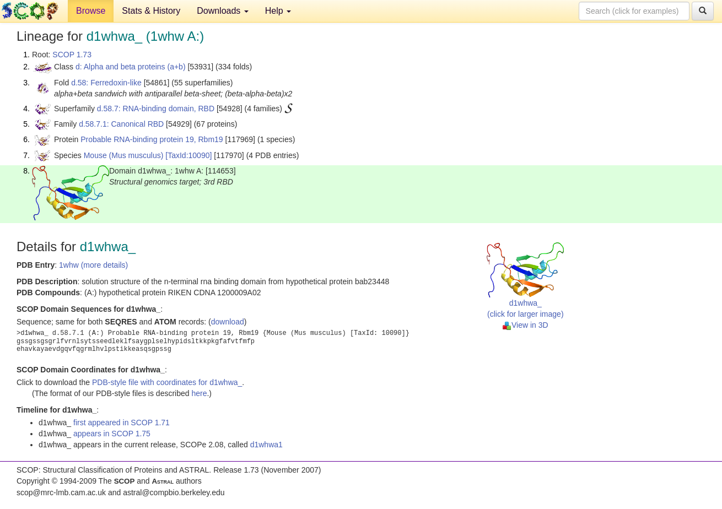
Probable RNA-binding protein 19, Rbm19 (151, 139)
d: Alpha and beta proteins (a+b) (131, 66)
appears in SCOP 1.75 (111, 433)
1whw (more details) (93, 265)
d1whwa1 (266, 444)
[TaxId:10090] (188, 155)
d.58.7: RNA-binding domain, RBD (155, 108)
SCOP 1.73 (71, 54)
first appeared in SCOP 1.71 (121, 422)
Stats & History (151, 10)
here (199, 393)
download (227, 321)
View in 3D (525, 325)
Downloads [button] (223, 10)
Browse (90, 10)
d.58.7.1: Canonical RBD (121, 124)
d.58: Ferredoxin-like (106, 82)
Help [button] (278, 10)
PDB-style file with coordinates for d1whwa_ (167, 382)
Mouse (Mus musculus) (124, 155)
